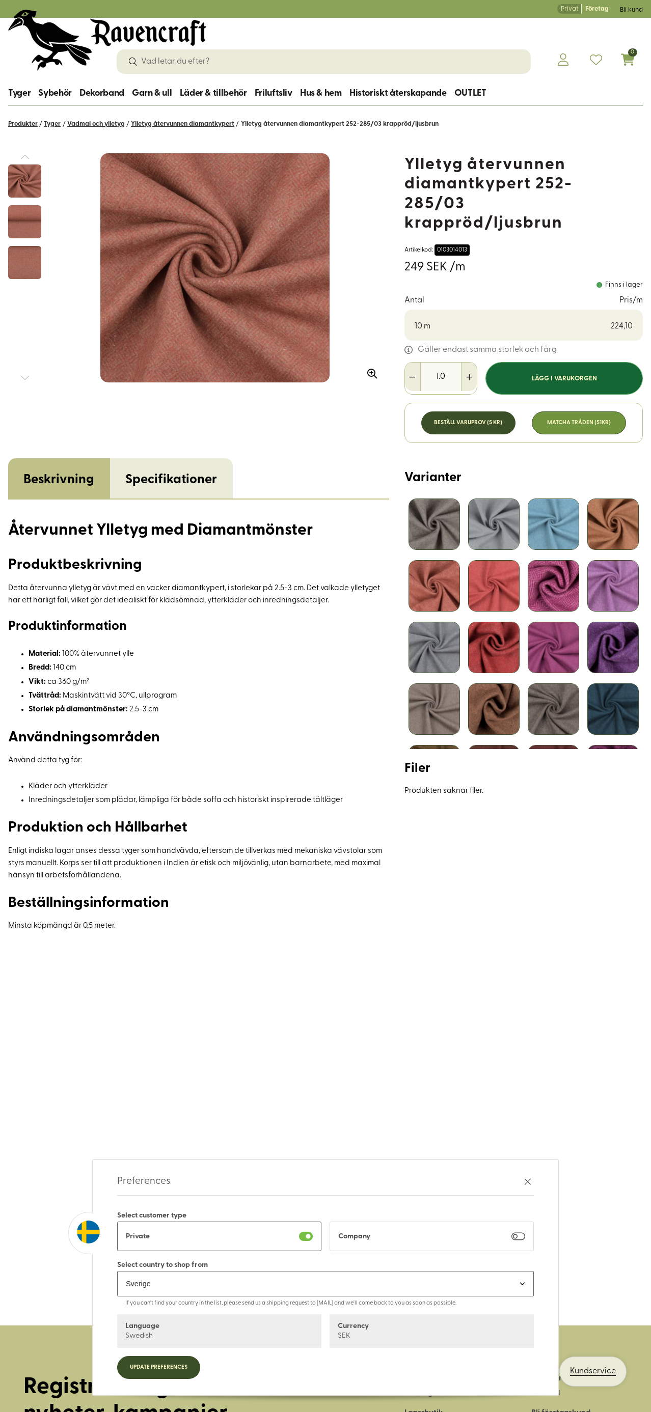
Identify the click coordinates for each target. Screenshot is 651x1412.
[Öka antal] (469, 377)
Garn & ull (152, 93)
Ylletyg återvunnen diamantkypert (182, 124)
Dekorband (101, 93)
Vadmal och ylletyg (96, 124)
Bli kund (631, 10)
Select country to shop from (162, 1265)
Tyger (19, 93)
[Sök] (133, 61)
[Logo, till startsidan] (107, 40)
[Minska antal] (413, 377)
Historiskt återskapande (398, 93)
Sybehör (54, 93)
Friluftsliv (273, 93)
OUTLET (470, 93)
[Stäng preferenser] (528, 1181)
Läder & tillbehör (213, 93)
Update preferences (158, 1367)
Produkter (23, 124)
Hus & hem (321, 93)
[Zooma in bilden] (369, 370)
